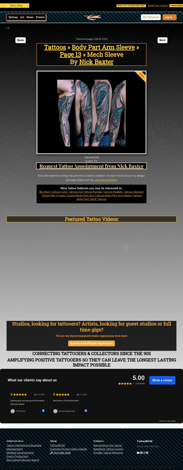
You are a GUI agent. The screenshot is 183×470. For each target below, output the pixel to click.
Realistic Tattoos (123, 191)
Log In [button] (169, 17)
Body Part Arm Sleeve (103, 47)
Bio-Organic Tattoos (63, 195)
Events (40, 17)
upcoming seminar (105, 180)
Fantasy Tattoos (102, 191)
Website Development (20, 452)
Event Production (17, 456)
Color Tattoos (69, 191)
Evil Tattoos (85, 191)
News (30, 17)
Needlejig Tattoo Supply (108, 449)
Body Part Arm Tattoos (90, 195)
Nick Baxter (96, 62)
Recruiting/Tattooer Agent (22, 460)
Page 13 (70, 54)
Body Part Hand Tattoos (91, 199)
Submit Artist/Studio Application (91, 343)
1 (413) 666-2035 (60, 452)
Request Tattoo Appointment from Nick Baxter (91, 166)
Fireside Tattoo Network (108, 452)
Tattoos (13, 17)
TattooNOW (57, 445)
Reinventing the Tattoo (107, 445)
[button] (151, 17)
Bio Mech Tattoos (50, 191)
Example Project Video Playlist (68, 449)
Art (22, 17)
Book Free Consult (160, 5)
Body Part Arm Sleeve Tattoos (123, 195)
